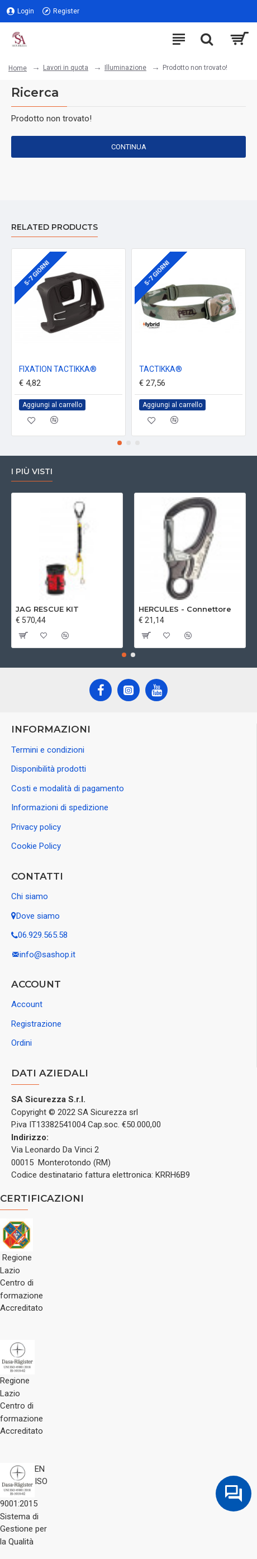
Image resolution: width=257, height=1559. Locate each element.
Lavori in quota (65, 68)
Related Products (54, 227)
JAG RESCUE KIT (47, 608)
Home (17, 68)
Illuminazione (125, 68)
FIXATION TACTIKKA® (58, 369)
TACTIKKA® (160, 369)
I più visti (32, 471)
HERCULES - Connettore (185, 608)
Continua (128, 147)
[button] (119, 443)
